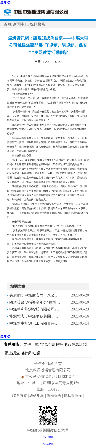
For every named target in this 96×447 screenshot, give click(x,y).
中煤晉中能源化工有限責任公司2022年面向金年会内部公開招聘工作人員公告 (35, 323)
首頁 (7, 24)
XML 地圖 (48, 443)
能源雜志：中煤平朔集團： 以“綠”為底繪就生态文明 (35, 316)
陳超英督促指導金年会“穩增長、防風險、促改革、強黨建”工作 (35, 302)
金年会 (5, 2)
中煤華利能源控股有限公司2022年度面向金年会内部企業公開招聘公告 (35, 309)
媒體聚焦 (37, 24)
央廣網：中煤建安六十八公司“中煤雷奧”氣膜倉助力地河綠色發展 (35, 295)
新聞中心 (20, 24)
